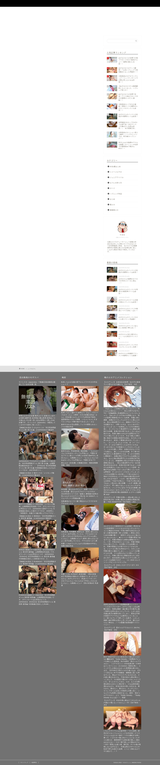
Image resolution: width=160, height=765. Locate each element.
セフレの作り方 (116, 183)
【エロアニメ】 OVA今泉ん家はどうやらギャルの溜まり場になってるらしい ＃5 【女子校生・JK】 (122, 702)
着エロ (112, 205)
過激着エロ (114, 210)
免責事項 (34, 762)
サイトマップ (24, 762)
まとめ (112, 199)
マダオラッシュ (80, 3)
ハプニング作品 (116, 194)
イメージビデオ (116, 172)
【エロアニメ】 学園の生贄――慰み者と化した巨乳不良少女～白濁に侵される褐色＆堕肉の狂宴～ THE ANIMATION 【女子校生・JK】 (122, 499)
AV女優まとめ (115, 166)
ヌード (112, 188)
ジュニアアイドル (117, 177)
